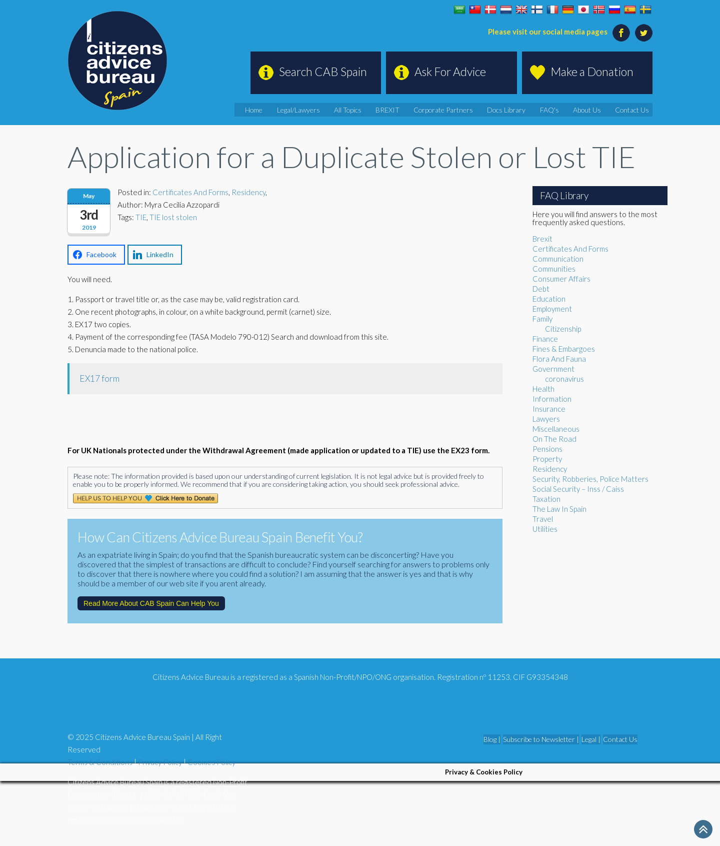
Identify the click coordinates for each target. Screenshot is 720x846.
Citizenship (563, 328)
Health (543, 388)
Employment (552, 308)
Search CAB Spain (323, 72)
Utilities (545, 528)
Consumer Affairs (561, 278)
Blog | (492, 739)
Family (542, 318)
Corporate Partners (471, 110)
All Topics (389, 110)
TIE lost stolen (173, 217)
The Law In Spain (559, 508)
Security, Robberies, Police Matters (590, 478)
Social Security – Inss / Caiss (578, 488)
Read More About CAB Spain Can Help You (151, 603)
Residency (249, 192)
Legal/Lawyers (344, 110)
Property (547, 458)
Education (549, 298)
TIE (141, 217)
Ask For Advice (450, 72)
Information (552, 398)
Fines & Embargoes (563, 348)
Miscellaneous (556, 428)
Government (553, 368)
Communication (558, 258)
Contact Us (636, 110)
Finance (545, 338)
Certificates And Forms (190, 192)
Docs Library (527, 110)
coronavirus (564, 378)
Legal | (591, 739)
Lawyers (546, 418)
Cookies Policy (212, 761)
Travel (542, 518)
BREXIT (423, 110)
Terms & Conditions (100, 761)
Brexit (542, 238)
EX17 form (100, 378)
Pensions (547, 448)
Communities (554, 268)
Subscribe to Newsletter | (541, 739)
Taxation (546, 498)
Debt (541, 288)
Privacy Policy (160, 761)
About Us (597, 110)
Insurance (549, 408)
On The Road (554, 438)
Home (304, 110)
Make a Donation (592, 72)
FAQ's (565, 110)
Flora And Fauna (559, 358)
